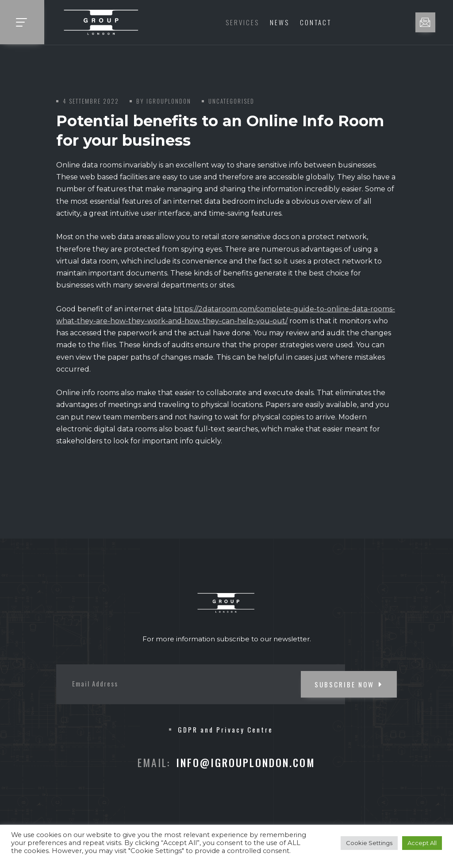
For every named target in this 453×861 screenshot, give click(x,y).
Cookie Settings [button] (369, 842)
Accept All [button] (422, 842)
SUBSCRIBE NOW (349, 684)
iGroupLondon (168, 101)
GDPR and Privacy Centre (225, 729)
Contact (315, 22)
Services (242, 22)
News (279, 22)
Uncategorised (231, 101)
